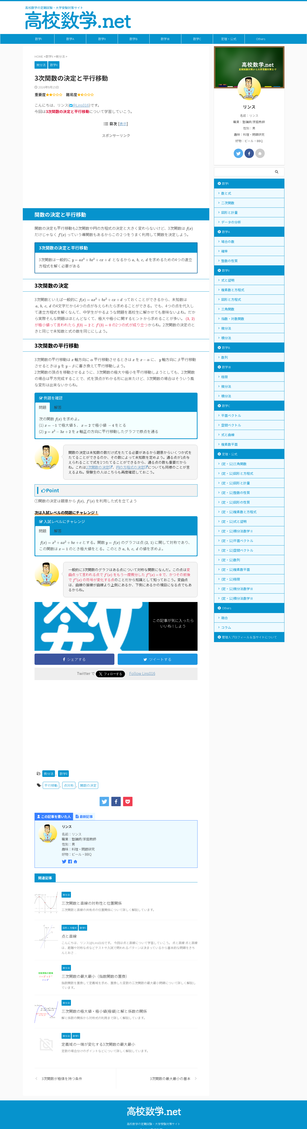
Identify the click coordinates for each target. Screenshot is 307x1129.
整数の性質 (229, 260)
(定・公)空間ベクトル (237, 550)
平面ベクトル (231, 415)
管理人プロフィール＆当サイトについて (249, 637)
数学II (102, 39)
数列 (224, 357)
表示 (123, 123)
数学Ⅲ (165, 39)
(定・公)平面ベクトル (237, 540)
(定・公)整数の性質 (235, 492)
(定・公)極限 (230, 579)
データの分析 (231, 222)
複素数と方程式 (232, 289)
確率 (224, 251)
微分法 (49, 773)
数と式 (226, 193)
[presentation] (189, 228)
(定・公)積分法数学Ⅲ (237, 598)
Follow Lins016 (142, 673)
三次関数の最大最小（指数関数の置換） (95, 976)
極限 (224, 376)
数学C (197, 39)
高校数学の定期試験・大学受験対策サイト (153, 1124)
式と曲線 (227, 434)
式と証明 (227, 280)
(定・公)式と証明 (234, 521)
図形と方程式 (231, 299)
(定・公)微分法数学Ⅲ (237, 588)
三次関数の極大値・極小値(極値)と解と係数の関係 (104, 1011)
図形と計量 (229, 212)
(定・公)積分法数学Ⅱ (237, 531)
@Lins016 (80, 105)
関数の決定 (88, 785)
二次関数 (227, 202)
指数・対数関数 (232, 318)
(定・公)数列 (230, 559)
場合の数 (227, 241)
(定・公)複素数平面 (235, 569)
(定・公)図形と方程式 (237, 473)
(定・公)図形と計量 (235, 483)
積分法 (226, 337)
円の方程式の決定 (132, 467)
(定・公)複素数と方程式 (238, 511)
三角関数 (227, 309)
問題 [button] (42, 407)
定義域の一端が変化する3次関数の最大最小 (98, 1044)
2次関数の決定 (99, 467)
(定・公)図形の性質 (235, 502)
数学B (133, 39)
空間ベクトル (231, 425)
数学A (70, 39)
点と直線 (69, 936)
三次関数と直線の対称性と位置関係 (92, 903)
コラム (226, 627)
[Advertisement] (116, 170)
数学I (38, 39)
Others (260, 39)
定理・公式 (228, 39)
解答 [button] (58, 407)
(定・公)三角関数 (234, 463)
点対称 (69, 785)
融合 (224, 617)
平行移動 (51, 785)
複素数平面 (229, 444)
